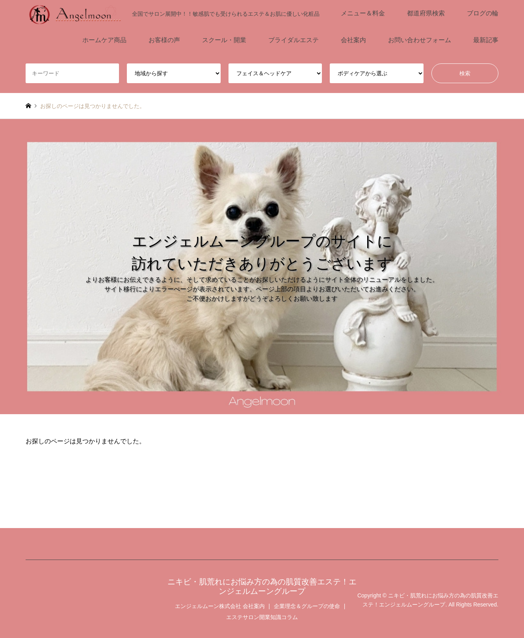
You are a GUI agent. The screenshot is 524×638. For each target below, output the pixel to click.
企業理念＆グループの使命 (307, 606)
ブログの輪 (482, 13)
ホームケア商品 (104, 40)
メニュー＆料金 (363, 13)
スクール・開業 (224, 40)
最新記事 (485, 40)
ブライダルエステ (293, 40)
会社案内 (353, 40)
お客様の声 (164, 40)
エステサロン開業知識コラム (262, 617)
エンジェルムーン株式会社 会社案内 (220, 606)
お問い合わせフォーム (419, 40)
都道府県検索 (426, 13)
